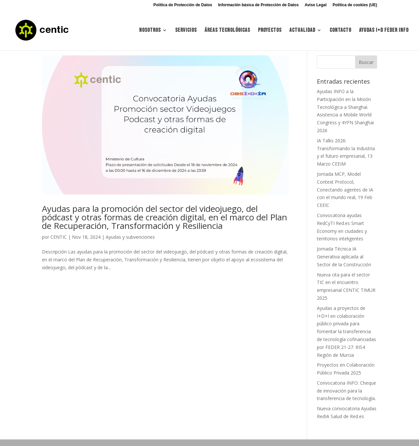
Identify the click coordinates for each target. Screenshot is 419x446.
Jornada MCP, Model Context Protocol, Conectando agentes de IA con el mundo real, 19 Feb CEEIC (345, 189)
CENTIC (58, 237)
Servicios (186, 30)
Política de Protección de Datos (183, 5)
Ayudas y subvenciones (130, 237)
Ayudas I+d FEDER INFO (384, 30)
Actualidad (302, 30)
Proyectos (270, 30)
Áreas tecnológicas (227, 30)
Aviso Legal (316, 5)
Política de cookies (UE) (355, 5)
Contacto (340, 30)
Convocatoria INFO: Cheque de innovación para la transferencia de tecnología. (346, 391)
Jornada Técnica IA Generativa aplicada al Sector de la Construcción (344, 257)
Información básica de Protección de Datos (258, 5)
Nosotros (150, 30)
